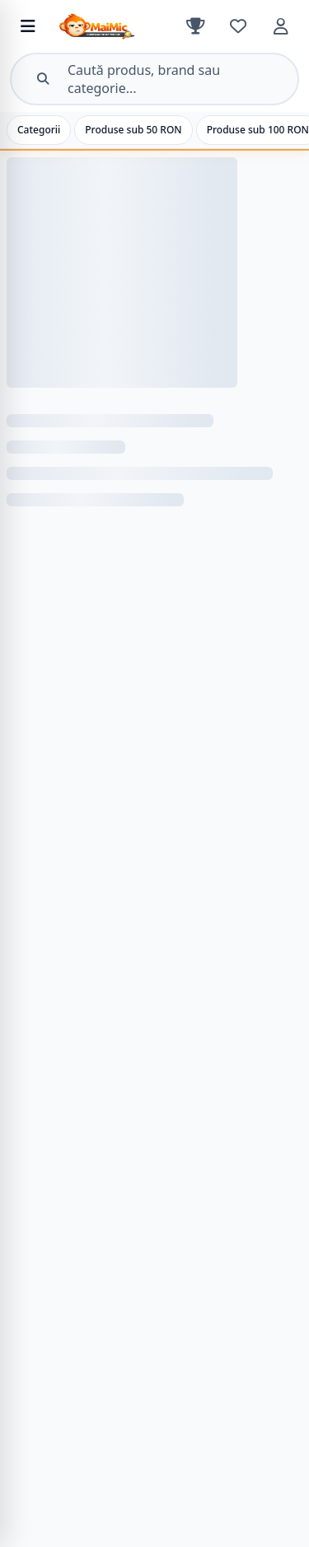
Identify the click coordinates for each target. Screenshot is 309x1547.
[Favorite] (238, 26)
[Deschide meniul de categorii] (28, 26)
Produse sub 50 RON (133, 130)
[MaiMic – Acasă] (117, 26)
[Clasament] (195, 26)
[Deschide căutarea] (154, 79)
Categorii (38, 130)
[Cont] (281, 26)
